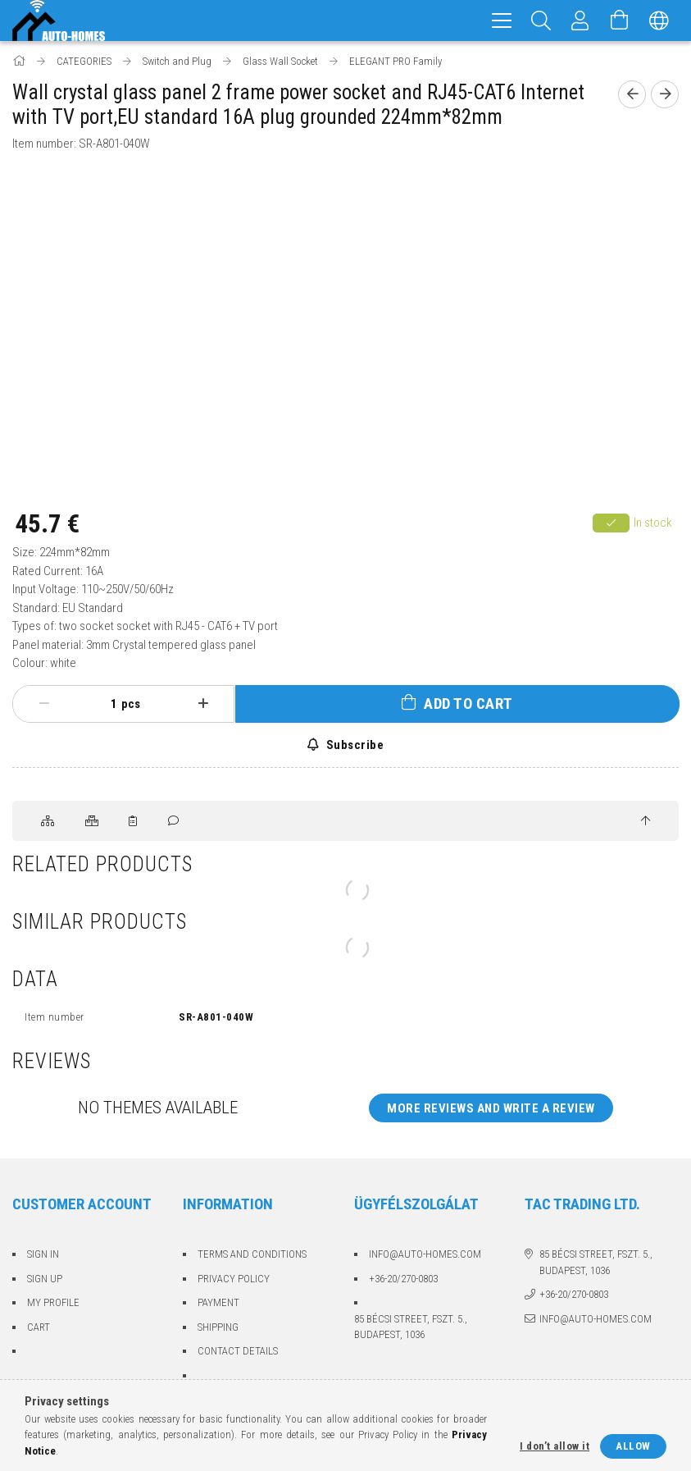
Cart (38, 1327)
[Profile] (580, 20)
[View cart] (619, 20)
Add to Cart (468, 703)
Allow (633, 1446)
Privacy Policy (234, 1278)
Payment (218, 1302)
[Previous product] (632, 94)
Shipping (218, 1327)
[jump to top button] (645, 821)
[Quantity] (105, 704)
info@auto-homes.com (425, 1254)
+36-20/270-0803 (403, 1278)
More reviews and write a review (491, 1108)
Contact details (238, 1351)
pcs (130, 704)
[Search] (541, 20)
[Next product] (665, 94)
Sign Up (44, 1278)
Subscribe (353, 745)
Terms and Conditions (252, 1254)
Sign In (43, 1254)
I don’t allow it (554, 1446)
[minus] (44, 704)
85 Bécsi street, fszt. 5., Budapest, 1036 (410, 1327)
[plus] (203, 704)
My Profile (53, 1302)
